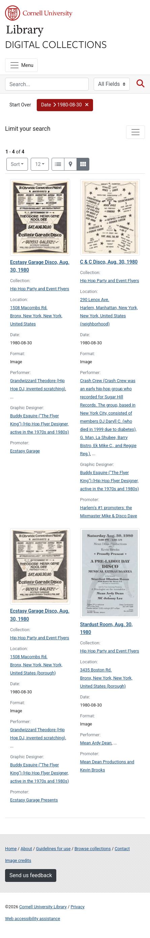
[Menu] (21, 65)
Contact (122, 848)
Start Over (20, 105)
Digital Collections (56, 44)
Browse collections (92, 848)
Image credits (18, 860)
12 (42, 164)
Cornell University (38, 13)
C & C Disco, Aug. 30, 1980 (109, 262)
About (26, 848)
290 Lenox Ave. (95, 299)
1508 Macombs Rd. (29, 307)
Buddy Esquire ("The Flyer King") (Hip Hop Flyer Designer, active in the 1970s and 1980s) (39, 424)
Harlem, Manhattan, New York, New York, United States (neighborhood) (109, 315)
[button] (65, 105)
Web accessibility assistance (32, 918)
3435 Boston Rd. (96, 669)
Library (25, 31)
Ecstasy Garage (25, 450)
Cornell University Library (43, 906)
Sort (15, 164)
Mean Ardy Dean (96, 742)
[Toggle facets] (135, 132)
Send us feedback (30, 875)
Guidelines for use (53, 848)
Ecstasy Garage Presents (34, 800)
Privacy (77, 906)
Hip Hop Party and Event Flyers (39, 288)
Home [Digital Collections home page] (11, 848)
